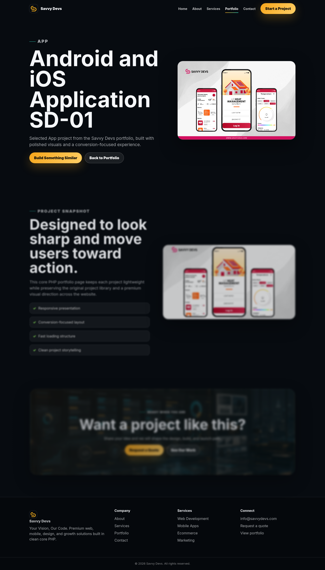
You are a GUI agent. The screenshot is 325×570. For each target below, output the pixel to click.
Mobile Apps (188, 526)
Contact (249, 9)
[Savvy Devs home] (45, 8)
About (197, 9)
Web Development (193, 518)
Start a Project (278, 8)
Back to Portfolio (104, 158)
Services (213, 9)
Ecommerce (187, 533)
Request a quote (254, 526)
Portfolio (231, 9)
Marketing (186, 540)
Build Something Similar (55, 158)
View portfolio (252, 533)
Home (182, 9)
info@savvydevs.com (258, 518)
